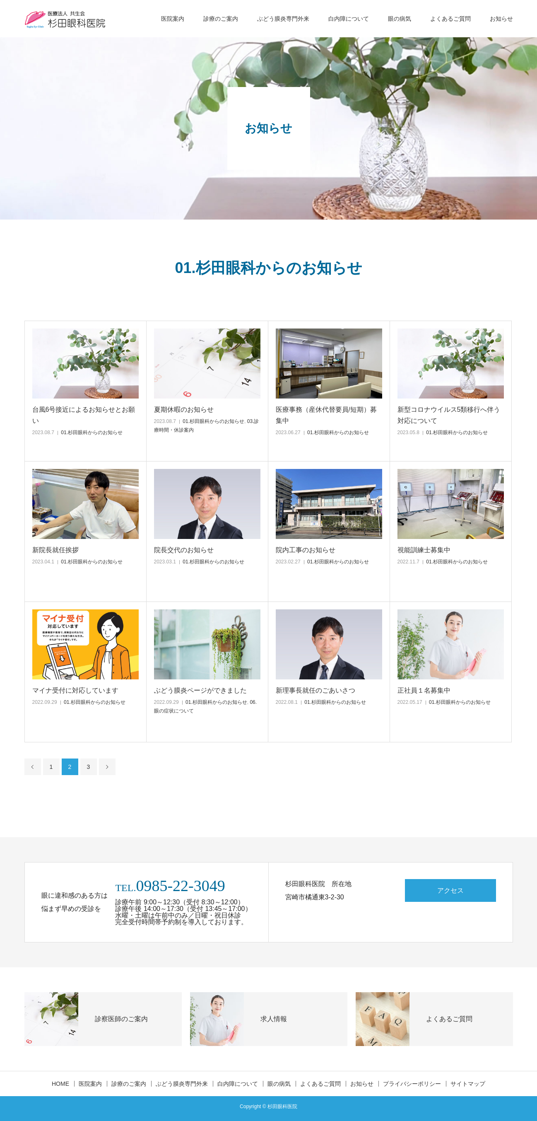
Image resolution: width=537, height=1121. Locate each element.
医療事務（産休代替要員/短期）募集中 (326, 415)
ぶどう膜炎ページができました (200, 690)
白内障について (348, 18)
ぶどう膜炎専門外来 (283, 18)
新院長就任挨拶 (55, 549)
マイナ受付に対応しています (75, 690)
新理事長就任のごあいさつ (315, 690)
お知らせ (501, 18)
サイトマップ (467, 1084)
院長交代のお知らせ (184, 549)
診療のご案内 (220, 18)
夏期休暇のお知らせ (184, 409)
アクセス (450, 890)
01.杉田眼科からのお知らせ (92, 432)
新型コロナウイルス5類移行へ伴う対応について (449, 415)
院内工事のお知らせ (305, 549)
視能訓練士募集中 (423, 549)
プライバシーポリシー (412, 1084)
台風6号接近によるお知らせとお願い (83, 415)
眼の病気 (399, 18)
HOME (60, 1084)
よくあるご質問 (450, 18)
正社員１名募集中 (423, 690)
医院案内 (172, 18)
